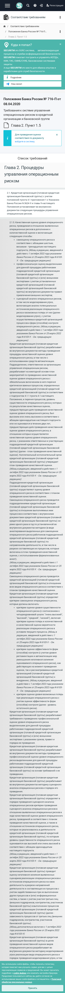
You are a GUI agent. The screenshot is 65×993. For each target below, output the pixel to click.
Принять (32, 988)
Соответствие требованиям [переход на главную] (24, 26)
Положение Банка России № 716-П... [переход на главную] (27, 31)
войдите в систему (24, 141)
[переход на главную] (4, 26)
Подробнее (13, 77)
